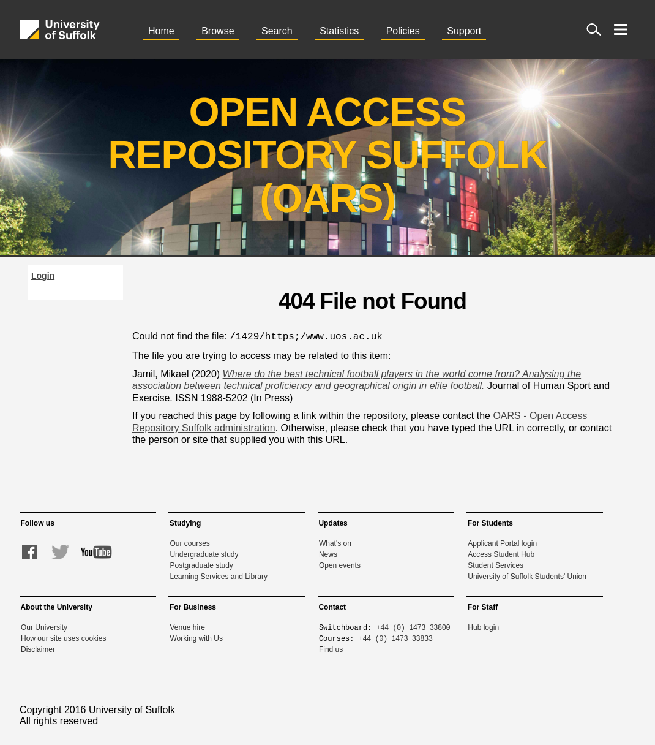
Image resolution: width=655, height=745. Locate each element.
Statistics (339, 31)
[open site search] (594, 29)
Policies (403, 31)
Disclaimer (38, 648)
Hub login (483, 626)
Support (464, 31)
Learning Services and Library (218, 575)
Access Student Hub (501, 553)
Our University (44, 626)
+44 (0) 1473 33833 (396, 637)
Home (161, 31)
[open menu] (621, 29)
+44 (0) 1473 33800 (413, 626)
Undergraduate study (204, 553)
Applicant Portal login (502, 542)
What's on (335, 542)
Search (277, 31)
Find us (331, 648)
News (328, 553)
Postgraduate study (201, 564)
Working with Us (196, 637)
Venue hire (187, 626)
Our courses (189, 542)
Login (42, 276)
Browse (217, 31)
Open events (340, 564)
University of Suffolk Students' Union (527, 575)
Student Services (495, 564)
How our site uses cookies (63, 637)
